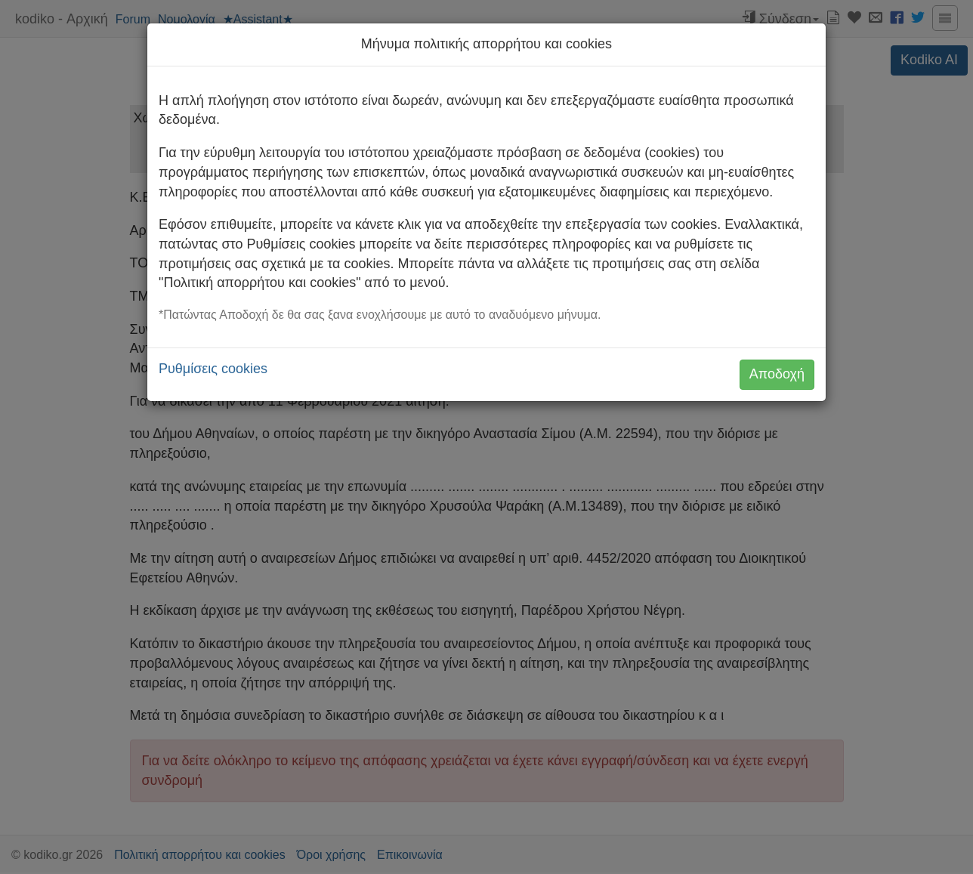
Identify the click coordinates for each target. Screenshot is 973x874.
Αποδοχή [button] (777, 373)
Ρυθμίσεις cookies (213, 368)
